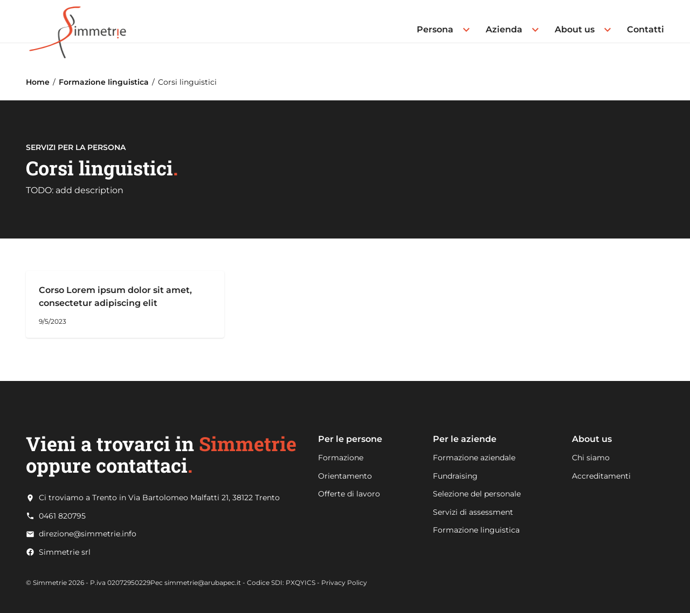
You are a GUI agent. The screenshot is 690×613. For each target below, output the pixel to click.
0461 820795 (62, 516)
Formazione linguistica (104, 82)
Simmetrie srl (65, 552)
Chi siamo (591, 457)
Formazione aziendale (474, 457)
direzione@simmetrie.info (87, 534)
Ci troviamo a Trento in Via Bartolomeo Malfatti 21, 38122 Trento (159, 497)
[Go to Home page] (77, 21)
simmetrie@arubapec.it (202, 582)
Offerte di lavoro (349, 494)
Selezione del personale (477, 494)
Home (38, 82)
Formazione (340, 457)
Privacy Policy (344, 582)
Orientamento (345, 476)
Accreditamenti (601, 476)
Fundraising (455, 476)
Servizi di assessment (473, 512)
